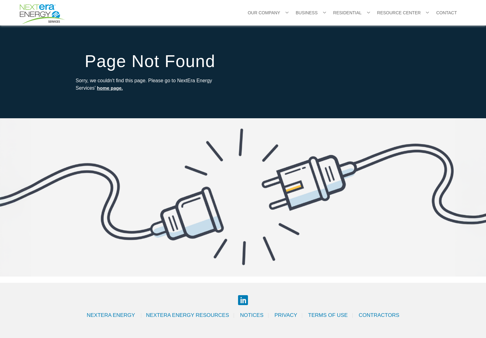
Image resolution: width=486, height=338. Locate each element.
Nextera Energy (111, 315)
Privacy (285, 315)
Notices (251, 315)
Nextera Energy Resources (187, 315)
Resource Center (399, 12)
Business (307, 12)
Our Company (264, 12)
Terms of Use (328, 315)
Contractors (379, 315)
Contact (446, 12)
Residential (347, 12)
